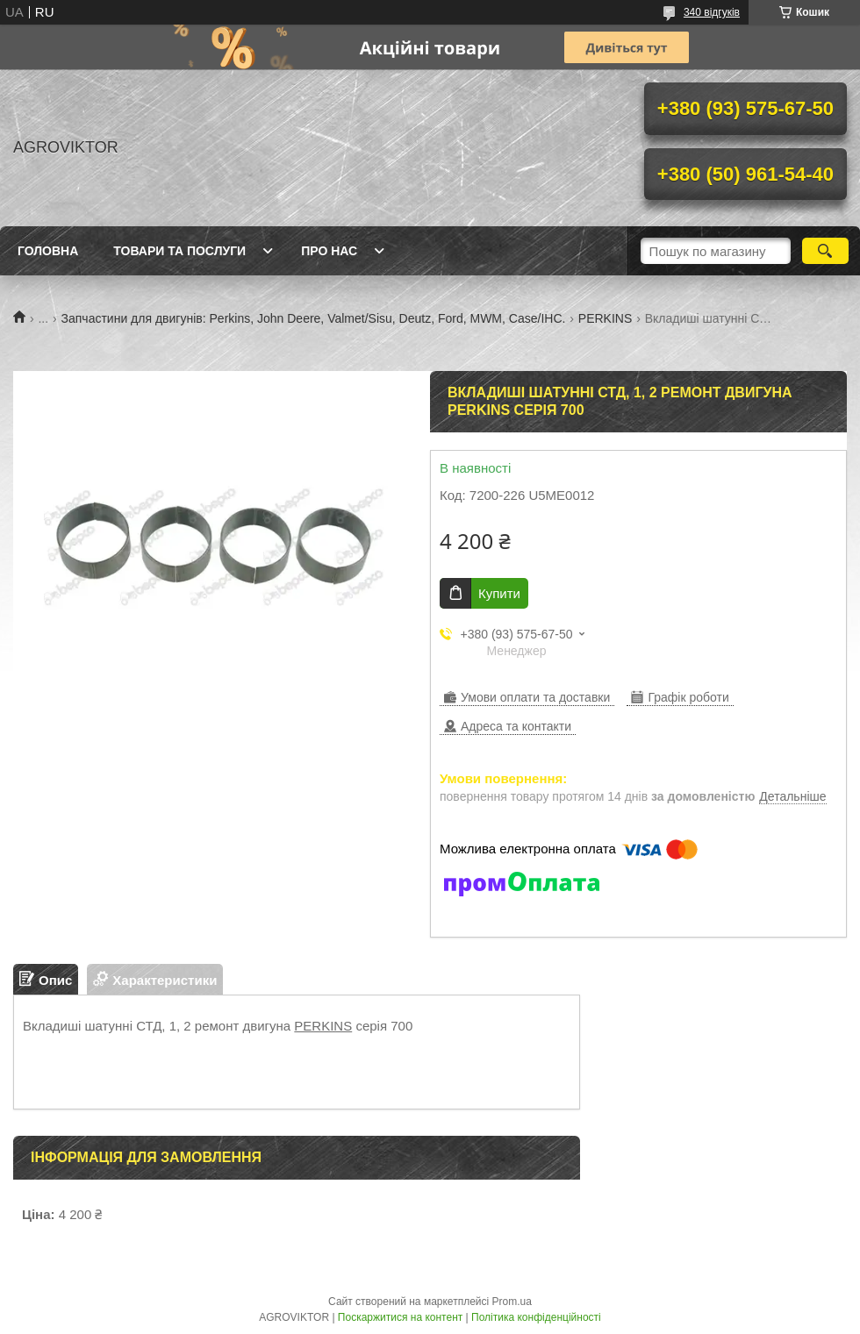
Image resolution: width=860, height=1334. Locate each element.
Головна (48, 251)
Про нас (329, 251)
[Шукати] (825, 251)
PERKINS (605, 318)
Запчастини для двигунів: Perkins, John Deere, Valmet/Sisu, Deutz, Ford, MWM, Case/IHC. (313, 318)
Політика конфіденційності (536, 1317)
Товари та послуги (179, 251)
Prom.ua (512, 1301)
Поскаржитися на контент (400, 1317)
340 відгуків (712, 12)
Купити (499, 593)
